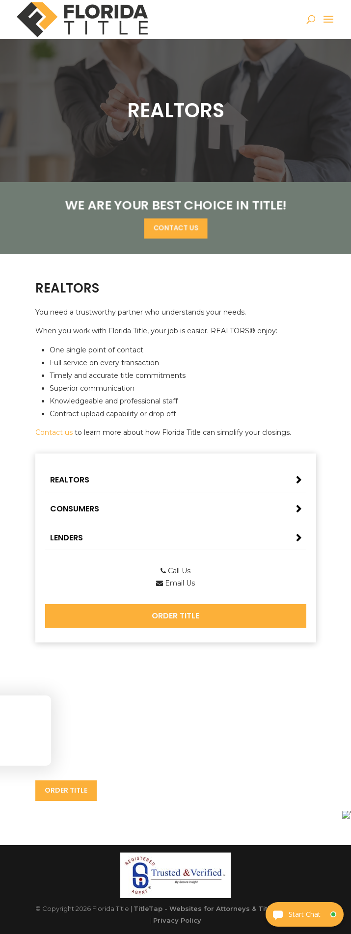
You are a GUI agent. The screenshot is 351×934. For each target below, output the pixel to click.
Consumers (74, 508)
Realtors (69, 479)
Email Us (175, 583)
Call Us (175, 570)
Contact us (54, 432)
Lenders (66, 537)
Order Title (175, 615)
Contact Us (175, 227)
